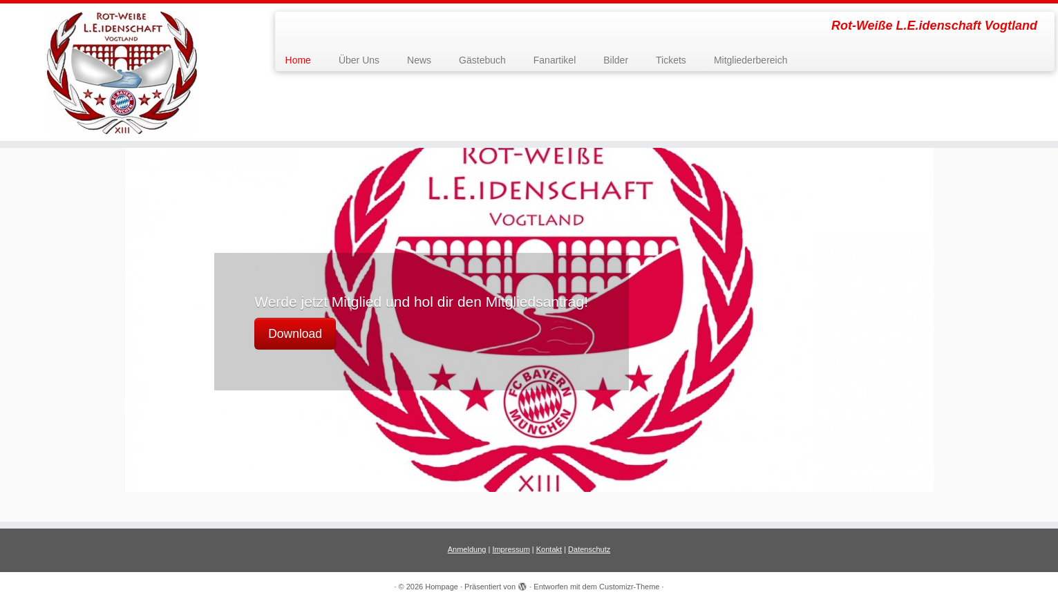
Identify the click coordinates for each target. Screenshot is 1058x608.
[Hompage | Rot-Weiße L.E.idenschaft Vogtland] (122, 72)
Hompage (441, 586)
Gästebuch (482, 60)
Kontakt (549, 549)
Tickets (671, 60)
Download (295, 334)
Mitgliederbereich (751, 60)
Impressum (510, 549)
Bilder (615, 60)
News (419, 60)
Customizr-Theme (629, 586)
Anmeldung (467, 549)
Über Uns (359, 60)
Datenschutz (589, 549)
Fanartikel (554, 60)
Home (298, 60)
